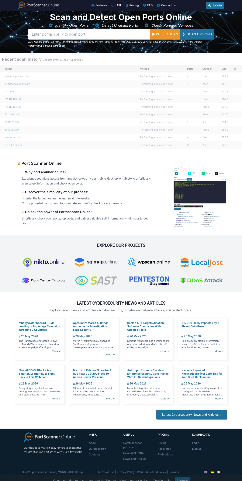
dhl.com (9, 91)
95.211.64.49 (12, 114)
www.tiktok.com (14, 144)
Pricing (132, 5)
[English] (205, 472)
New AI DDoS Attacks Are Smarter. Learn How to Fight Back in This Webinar (37, 374)
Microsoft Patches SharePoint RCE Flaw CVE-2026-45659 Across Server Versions (92, 374)
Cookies (173, 472)
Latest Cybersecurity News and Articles (192, 414)
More (56, 351)
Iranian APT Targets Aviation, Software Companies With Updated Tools (146, 326)
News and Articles (134, 458)
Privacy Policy (126, 472)
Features (99, 5)
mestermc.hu (12, 137)
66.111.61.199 (12, 122)
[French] (218, 472)
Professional (165, 454)
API (116, 5)
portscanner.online (44, 472)
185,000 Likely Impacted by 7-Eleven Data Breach (201, 324)
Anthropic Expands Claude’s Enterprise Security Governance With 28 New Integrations (148, 374)
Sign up (197, 448)
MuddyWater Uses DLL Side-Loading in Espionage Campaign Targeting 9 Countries (39, 326)
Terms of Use (106, 472)
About (92, 442)
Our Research (97, 448)
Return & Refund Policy (151, 472)
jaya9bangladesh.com (17, 76)
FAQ (148, 5)
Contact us (166, 5)
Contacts (94, 454)
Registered (164, 448)
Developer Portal (133, 453)
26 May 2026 (28, 336)
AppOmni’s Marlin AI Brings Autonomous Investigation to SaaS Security (91, 326)
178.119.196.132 (13, 99)
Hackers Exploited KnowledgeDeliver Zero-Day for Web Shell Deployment (202, 374)
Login (215, 5)
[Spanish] (212, 472)
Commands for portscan (132, 445)
